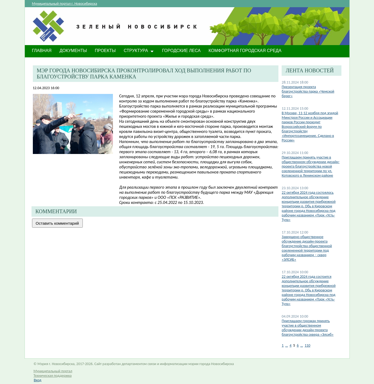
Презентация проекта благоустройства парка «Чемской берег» (308, 91)
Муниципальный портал (53, 371)
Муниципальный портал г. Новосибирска (64, 3)
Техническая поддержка (53, 375)
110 (307, 345)
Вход (37, 380)
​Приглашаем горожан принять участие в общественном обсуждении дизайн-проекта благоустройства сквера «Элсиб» (307, 328)
